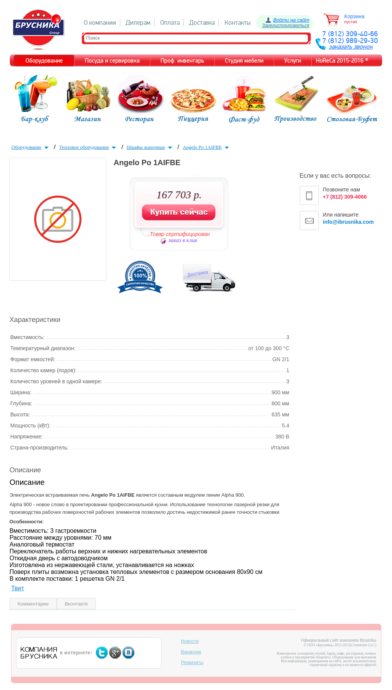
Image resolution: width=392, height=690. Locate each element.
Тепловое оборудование (88, 147)
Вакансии (191, 652)
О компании (100, 23)
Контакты (238, 23)
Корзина (354, 16)
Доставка (202, 23)
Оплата (170, 23)
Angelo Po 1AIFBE (207, 147)
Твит (17, 588)
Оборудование (30, 147)
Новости (190, 641)
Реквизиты (192, 662)
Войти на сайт (291, 20)
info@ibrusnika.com (348, 222)
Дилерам (138, 23)
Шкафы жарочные (150, 147)
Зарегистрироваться (285, 25)
